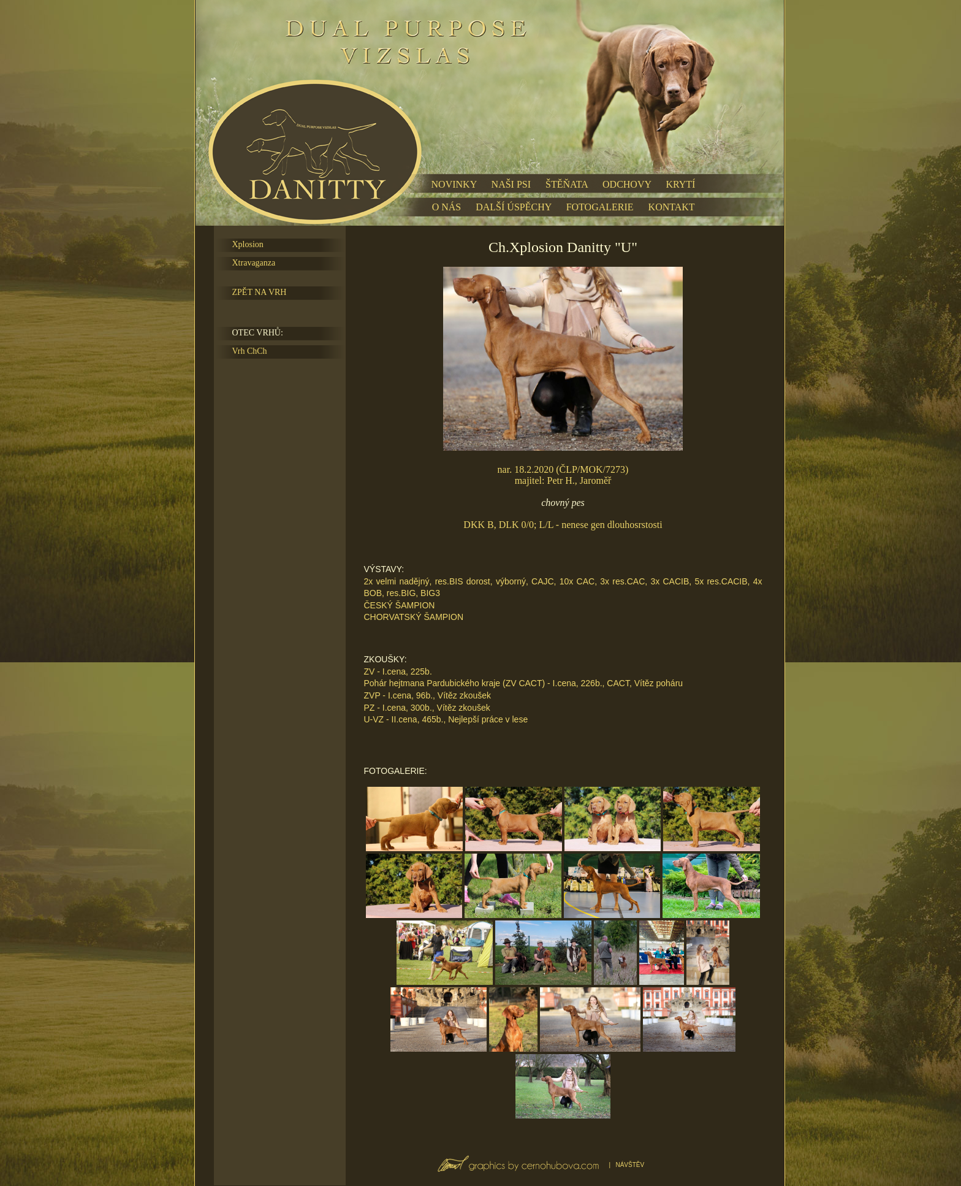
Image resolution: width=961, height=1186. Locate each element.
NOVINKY (454, 184)
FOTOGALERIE (600, 207)
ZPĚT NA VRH (259, 292)
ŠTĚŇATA (566, 184)
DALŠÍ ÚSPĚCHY (513, 207)
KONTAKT (671, 207)
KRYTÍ (680, 184)
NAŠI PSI (511, 184)
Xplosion (248, 244)
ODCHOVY (626, 184)
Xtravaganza (254, 262)
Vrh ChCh (249, 351)
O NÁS (447, 207)
